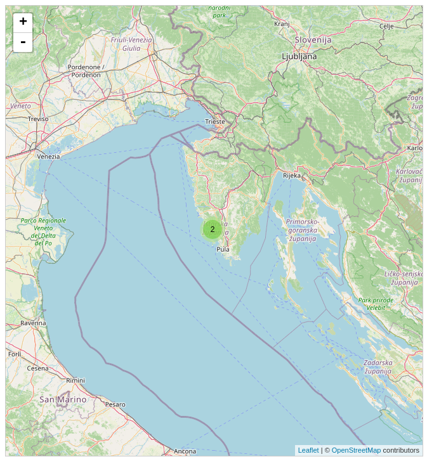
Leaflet (308, 450)
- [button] (22, 42)
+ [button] (23, 22)
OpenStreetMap (356, 450)
